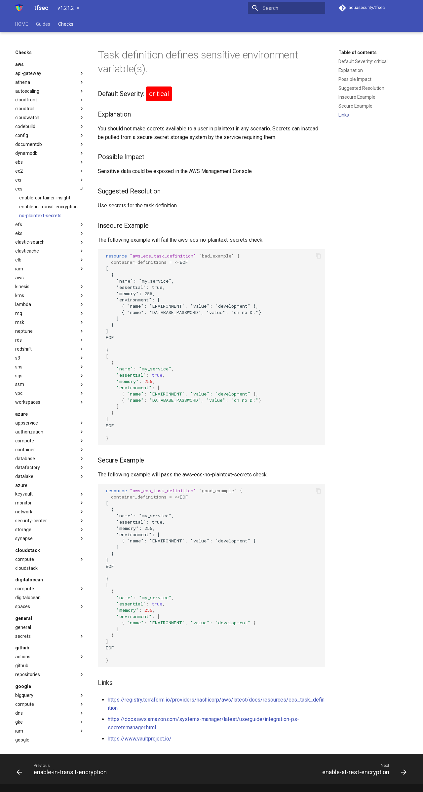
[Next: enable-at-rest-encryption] (363, 769)
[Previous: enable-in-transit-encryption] (63, 769)
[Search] (286, 8)
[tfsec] (19, 8)
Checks (65, 24)
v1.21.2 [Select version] (66, 8)
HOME (21, 24)
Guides (43, 24)
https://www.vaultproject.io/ (140, 739)
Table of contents (357, 52)
